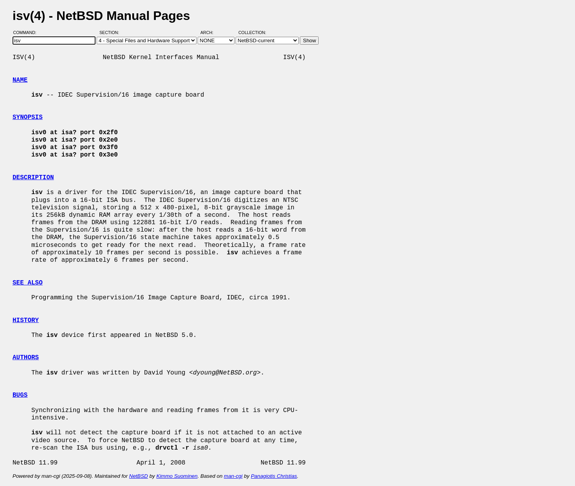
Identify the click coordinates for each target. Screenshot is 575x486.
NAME (20, 80)
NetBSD (138, 476)
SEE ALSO (28, 283)
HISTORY (26, 320)
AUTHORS (26, 357)
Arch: (210, 32)
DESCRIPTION (33, 177)
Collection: (252, 32)
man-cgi (233, 476)
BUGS (20, 395)
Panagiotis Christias (274, 476)
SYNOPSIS (28, 117)
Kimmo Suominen (176, 476)
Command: (27, 32)
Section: (111, 32)
